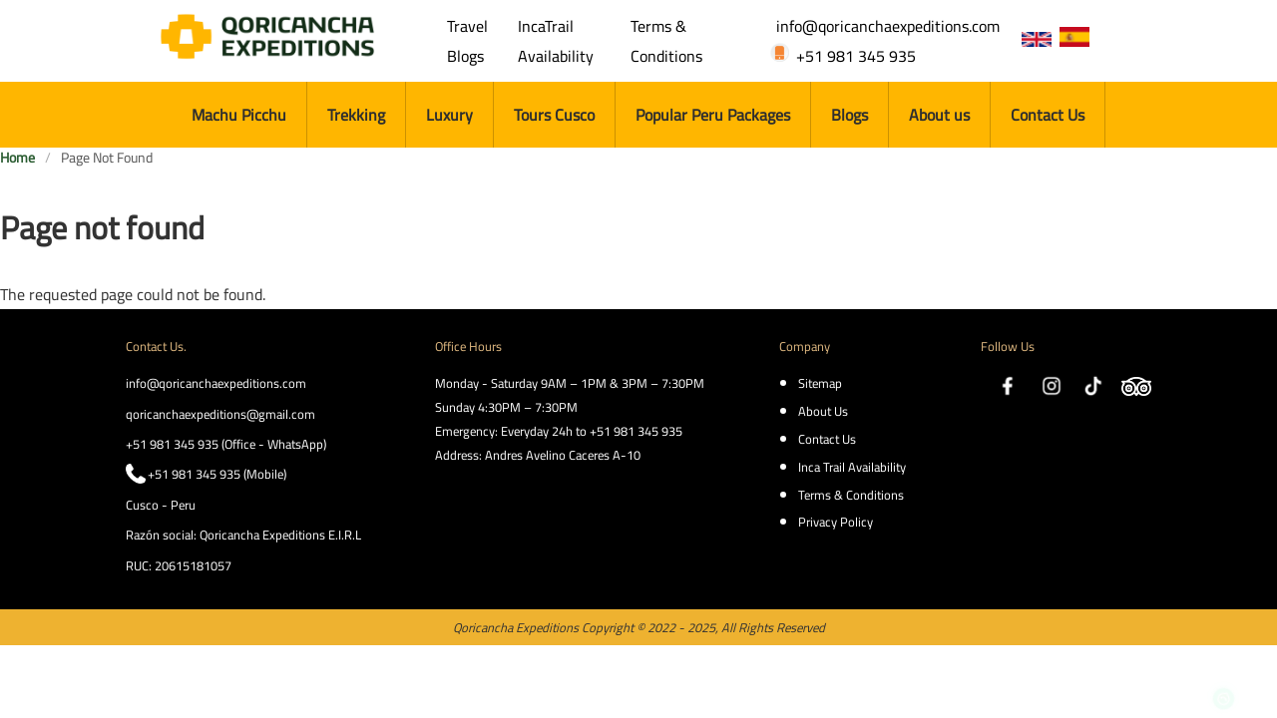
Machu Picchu (239, 115)
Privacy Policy (835, 522)
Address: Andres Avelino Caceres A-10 (537, 455)
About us (939, 115)
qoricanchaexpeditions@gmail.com (220, 414)
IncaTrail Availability (556, 41)
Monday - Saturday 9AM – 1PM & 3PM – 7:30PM (569, 383)
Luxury (449, 115)
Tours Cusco (554, 115)
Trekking (356, 115)
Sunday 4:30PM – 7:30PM (506, 407)
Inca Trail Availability (852, 467)
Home (17, 158)
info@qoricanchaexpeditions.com (888, 26)
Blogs (849, 115)
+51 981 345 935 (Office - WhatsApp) (226, 444)
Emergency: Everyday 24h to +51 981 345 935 (558, 431)
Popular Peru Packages (713, 115)
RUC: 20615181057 (178, 565)
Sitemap (820, 383)
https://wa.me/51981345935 (1223, 652)
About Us (823, 411)
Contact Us (1047, 115)
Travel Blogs (467, 41)
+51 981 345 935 (856, 56)
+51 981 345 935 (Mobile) (217, 474)
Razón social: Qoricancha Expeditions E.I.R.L (243, 534)
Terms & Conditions (666, 41)
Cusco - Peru (161, 505)
